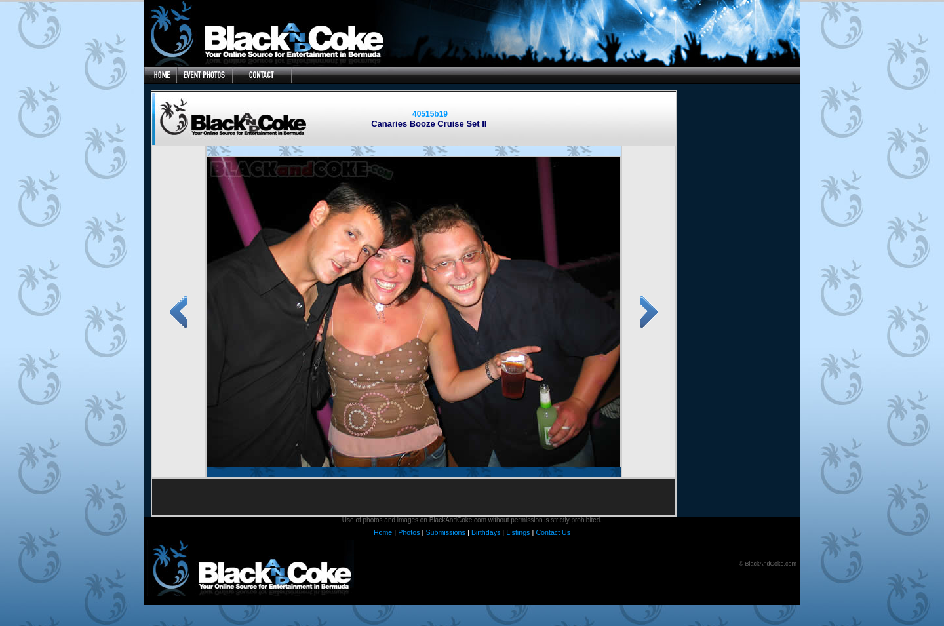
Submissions (445, 532)
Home (383, 532)
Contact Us (553, 532)
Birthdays (485, 532)
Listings (518, 532)
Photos (409, 532)
